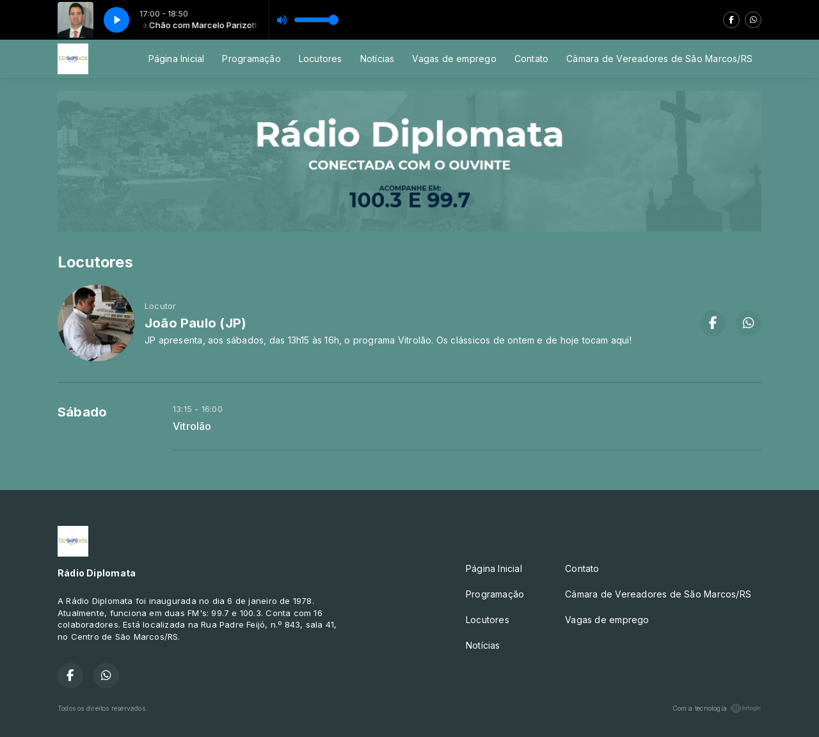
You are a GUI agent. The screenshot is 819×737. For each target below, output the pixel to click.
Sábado (82, 412)
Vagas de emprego (454, 58)
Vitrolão (192, 426)
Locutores (320, 58)
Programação (251, 58)
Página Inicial (176, 58)
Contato (531, 58)
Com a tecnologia (716, 708)
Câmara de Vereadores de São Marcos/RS (659, 58)
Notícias (377, 58)
